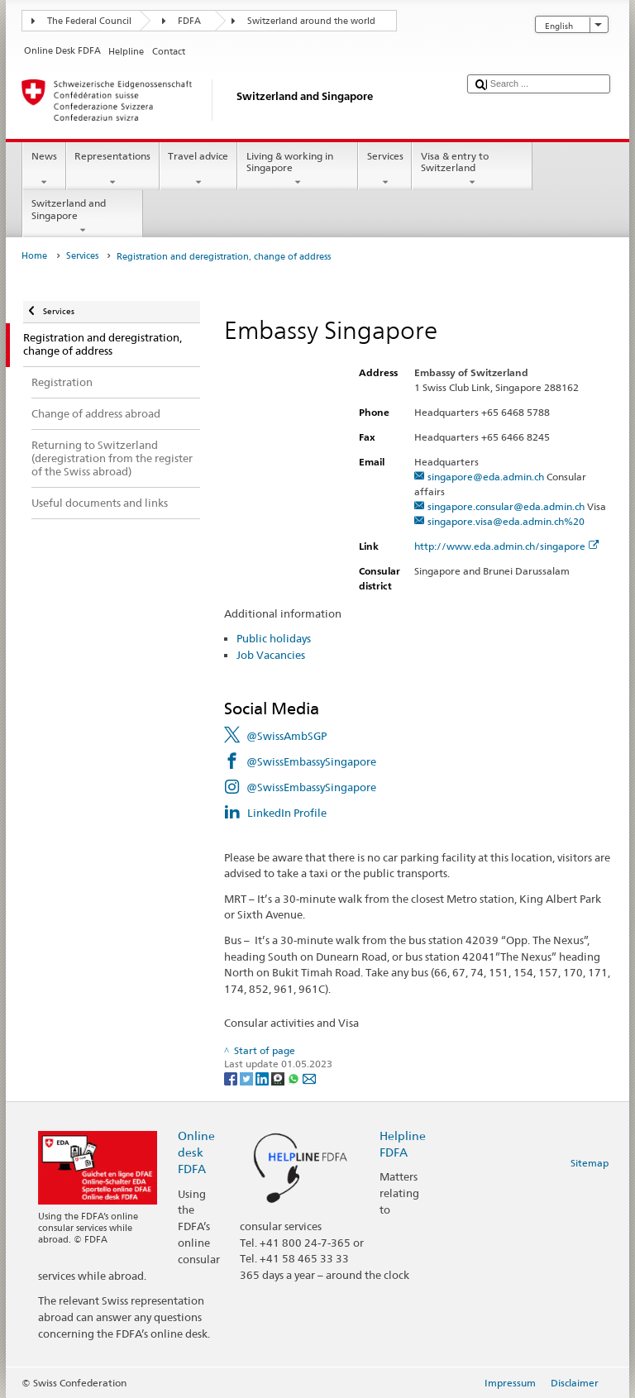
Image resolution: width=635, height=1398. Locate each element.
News (43, 169)
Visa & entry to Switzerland (472, 169)
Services (385, 169)
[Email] (309, 1077)
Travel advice (198, 169)
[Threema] (279, 1077)
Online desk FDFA (196, 1152)
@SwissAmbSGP (286, 735)
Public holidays (273, 638)
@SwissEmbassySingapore (311, 761)
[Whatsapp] (295, 1077)
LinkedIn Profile (287, 812)
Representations (113, 169)
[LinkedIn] (263, 1077)
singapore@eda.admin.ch (485, 476)
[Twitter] (247, 1077)
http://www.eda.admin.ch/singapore (506, 546)
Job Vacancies (270, 654)
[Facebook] (232, 1077)
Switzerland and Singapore (82, 216)
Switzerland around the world (311, 21)
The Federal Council (89, 21)
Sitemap (590, 1163)
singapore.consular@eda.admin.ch (506, 506)
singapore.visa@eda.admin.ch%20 (506, 521)
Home (34, 255)
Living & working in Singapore (297, 169)
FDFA (189, 21)
